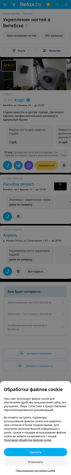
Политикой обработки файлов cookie (27, 440)
